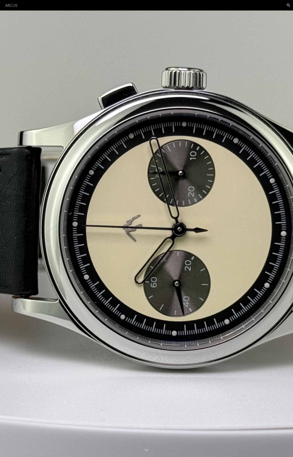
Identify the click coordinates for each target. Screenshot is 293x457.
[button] (288, 5)
